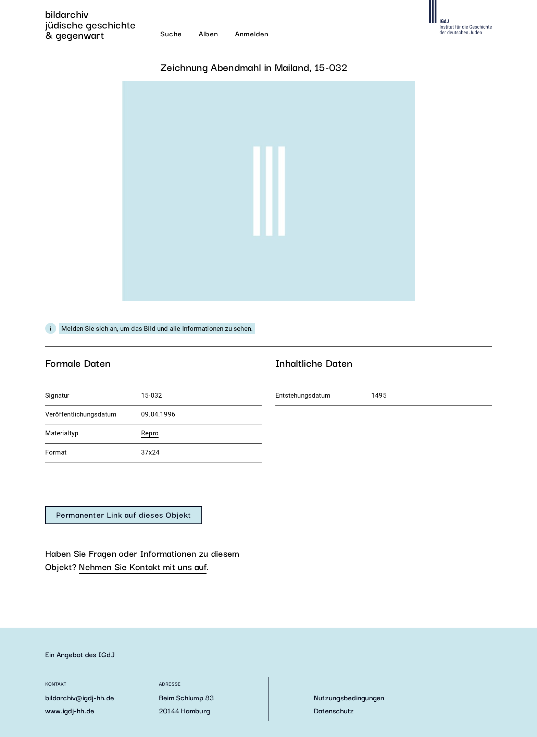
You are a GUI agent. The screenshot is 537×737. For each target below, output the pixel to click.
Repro (150, 433)
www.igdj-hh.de (69, 710)
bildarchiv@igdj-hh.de (79, 697)
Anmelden (252, 33)
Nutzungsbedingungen (349, 697)
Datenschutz (334, 710)
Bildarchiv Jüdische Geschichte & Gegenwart (90, 24)
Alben (208, 33)
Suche (171, 33)
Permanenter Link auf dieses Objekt (123, 514)
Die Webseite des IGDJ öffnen (460, 17)
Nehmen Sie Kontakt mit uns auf (143, 566)
